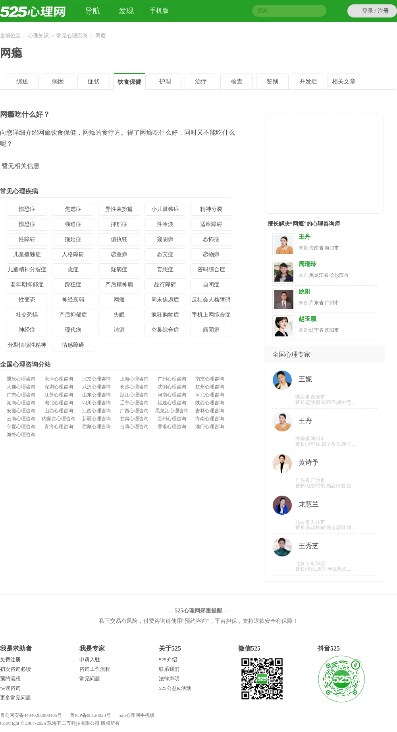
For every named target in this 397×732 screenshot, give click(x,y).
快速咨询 (10, 688)
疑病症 (119, 269)
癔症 (73, 269)
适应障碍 (211, 224)
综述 (22, 81)
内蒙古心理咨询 (58, 418)
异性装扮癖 (119, 209)
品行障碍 (165, 285)
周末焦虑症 (165, 300)
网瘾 (11, 53)
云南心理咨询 (21, 418)
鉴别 (272, 81)
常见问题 (89, 679)
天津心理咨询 (58, 379)
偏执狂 (119, 239)
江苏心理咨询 (58, 395)
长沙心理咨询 (134, 387)
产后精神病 (119, 285)
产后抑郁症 (73, 315)
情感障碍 (73, 345)
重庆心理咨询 (21, 379)
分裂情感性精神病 (27, 347)
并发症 (308, 81)
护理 (165, 81)
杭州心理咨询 (209, 387)
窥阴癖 (165, 239)
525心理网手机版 (136, 715)
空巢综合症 (165, 330)
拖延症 (73, 239)
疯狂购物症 (165, 315)
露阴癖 (211, 330)
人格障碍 (73, 254)
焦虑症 (73, 209)
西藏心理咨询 (96, 426)
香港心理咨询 (172, 426)
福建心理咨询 (172, 403)
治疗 (201, 81)
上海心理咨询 (134, 379)
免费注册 (10, 659)
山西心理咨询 (58, 410)
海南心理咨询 (209, 418)
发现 (126, 11)
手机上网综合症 (211, 315)
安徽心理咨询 (21, 410)
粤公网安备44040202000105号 (31, 715)
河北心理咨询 (209, 395)
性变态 (27, 300)
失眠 (119, 315)
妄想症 (165, 269)
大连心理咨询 (21, 387)
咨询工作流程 (94, 669)
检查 (237, 81)
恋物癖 (211, 254)
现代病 (73, 330)
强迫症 (73, 224)
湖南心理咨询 (21, 403)
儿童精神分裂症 (27, 269)
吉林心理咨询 (209, 410)
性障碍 (27, 239)
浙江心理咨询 (134, 395)
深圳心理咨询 (58, 387)
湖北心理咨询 (58, 403)
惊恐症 (27, 209)
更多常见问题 (15, 698)
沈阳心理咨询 (172, 387)
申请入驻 (89, 659)
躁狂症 (73, 285)
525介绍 (168, 659)
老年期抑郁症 (27, 285)
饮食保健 (129, 82)
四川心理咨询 (96, 403)
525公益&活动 (175, 688)
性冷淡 (165, 224)
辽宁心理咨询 (134, 403)
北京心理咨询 (96, 379)
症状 (94, 81)
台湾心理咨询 (134, 426)
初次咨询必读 (15, 669)
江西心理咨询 (96, 410)
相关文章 (344, 81)
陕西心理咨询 (209, 403)
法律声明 (169, 679)
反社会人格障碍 (211, 300)
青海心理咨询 (58, 426)
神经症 (27, 330)
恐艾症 (165, 254)
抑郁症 (119, 224)
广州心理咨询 (172, 379)
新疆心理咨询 (96, 418)
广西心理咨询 (134, 410)
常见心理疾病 (71, 36)
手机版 (159, 12)
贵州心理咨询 (172, 418)
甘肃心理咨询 (134, 418)
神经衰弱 (73, 300)
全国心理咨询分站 (25, 364)
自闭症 (211, 285)
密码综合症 (211, 269)
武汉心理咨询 (96, 387)
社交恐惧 (27, 315)
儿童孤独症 (27, 254)
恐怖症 (211, 239)
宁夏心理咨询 (21, 426)
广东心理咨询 (21, 395)
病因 (58, 81)
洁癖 (119, 330)
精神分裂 (211, 209)
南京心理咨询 (209, 379)
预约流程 (10, 679)
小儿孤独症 (165, 209)
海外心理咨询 (21, 434)
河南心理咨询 (172, 395)
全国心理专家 (291, 354)
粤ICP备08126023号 (90, 715)
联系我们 (169, 669)
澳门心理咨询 (209, 426)
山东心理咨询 (96, 395)
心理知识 (38, 36)
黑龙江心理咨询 (172, 410)
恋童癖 (119, 254)
